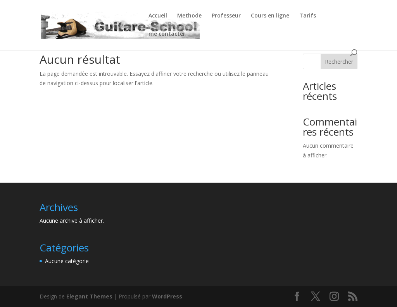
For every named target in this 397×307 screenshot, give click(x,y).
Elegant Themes (89, 296)
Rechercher (339, 61)
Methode (189, 16)
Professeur (226, 16)
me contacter (166, 34)
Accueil (157, 16)
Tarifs (307, 16)
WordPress (167, 296)
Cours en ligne (270, 16)
